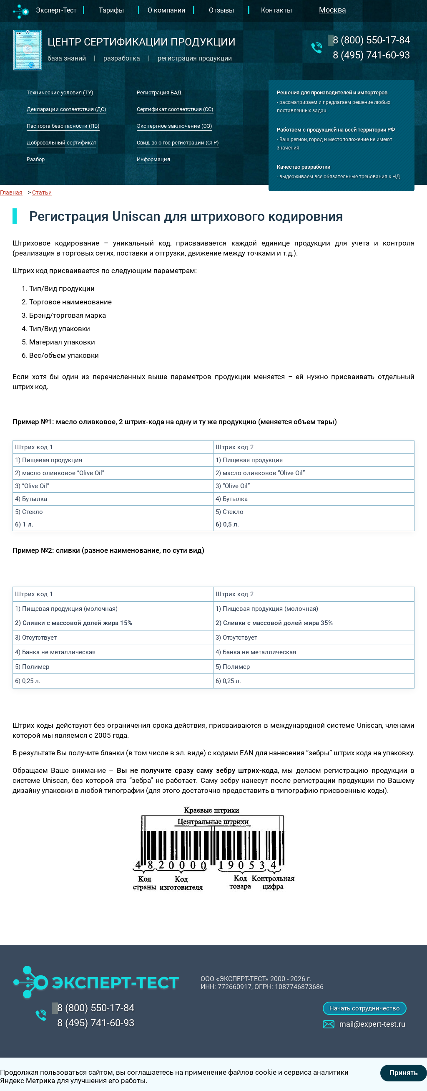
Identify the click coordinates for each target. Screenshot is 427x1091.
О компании (166, 10)
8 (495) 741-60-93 (371, 55)
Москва (332, 9)
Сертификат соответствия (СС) (175, 109)
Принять (403, 1072)
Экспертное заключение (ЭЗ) (174, 126)
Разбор (36, 159)
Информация (153, 159)
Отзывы (221, 10)
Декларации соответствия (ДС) (66, 109)
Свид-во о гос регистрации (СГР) (178, 142)
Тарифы (111, 10)
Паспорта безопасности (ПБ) (63, 126)
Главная (11, 192)
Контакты (276, 10)
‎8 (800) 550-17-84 (371, 40)
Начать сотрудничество (364, 1008)
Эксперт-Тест (56, 10)
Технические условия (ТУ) (60, 92)
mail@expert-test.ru (372, 1024)
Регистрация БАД (159, 92)
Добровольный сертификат (61, 142)
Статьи (42, 192)
